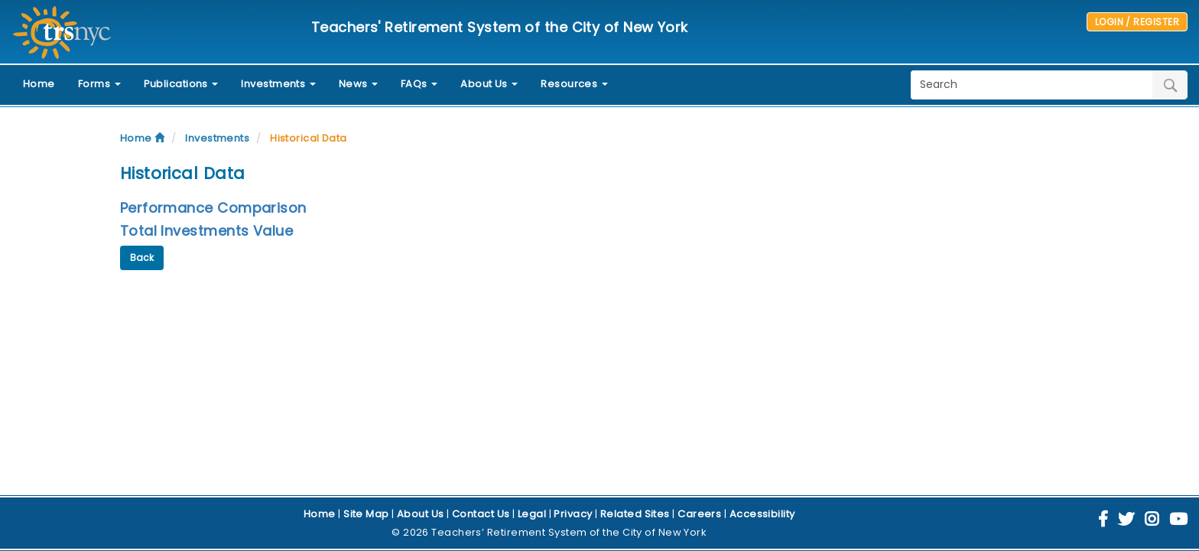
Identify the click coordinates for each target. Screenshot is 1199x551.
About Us (420, 514)
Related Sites (635, 514)
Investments (217, 138)
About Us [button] (489, 84)
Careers (699, 514)
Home (39, 84)
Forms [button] (99, 84)
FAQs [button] (419, 84)
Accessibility (762, 514)
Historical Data (308, 138)
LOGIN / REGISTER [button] (1137, 21)
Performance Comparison (213, 207)
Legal (532, 514)
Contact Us (481, 514)
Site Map (366, 514)
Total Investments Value (206, 230)
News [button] (358, 84)
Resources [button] (574, 84)
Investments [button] (278, 84)
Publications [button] (181, 84)
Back (142, 257)
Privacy (573, 514)
